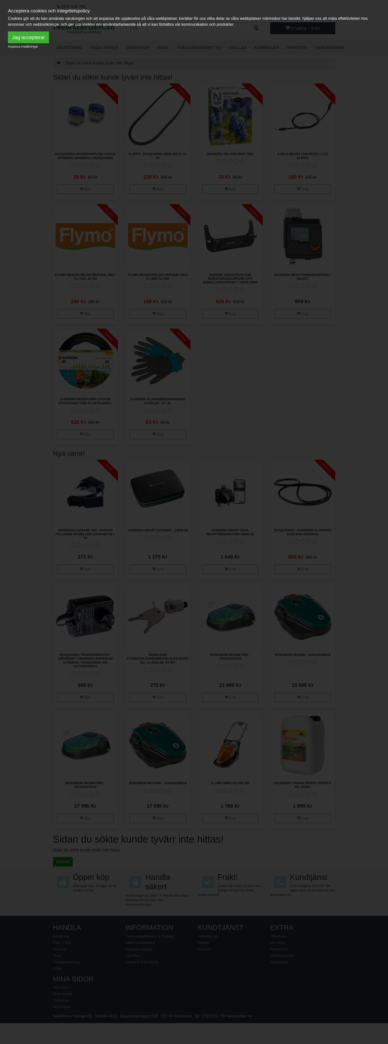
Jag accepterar (28, 37)
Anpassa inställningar (23, 46)
